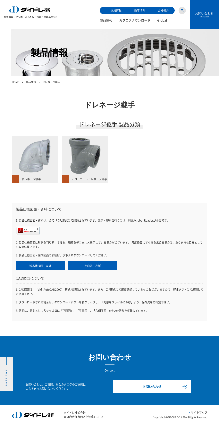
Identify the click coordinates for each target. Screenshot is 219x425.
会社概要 (163, 10)
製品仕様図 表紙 (40, 265)
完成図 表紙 (92, 265)
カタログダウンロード (134, 20)
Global (162, 20)
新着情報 (139, 10)
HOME (15, 82)
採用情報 (116, 10)
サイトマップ (199, 412)
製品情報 (106, 20)
